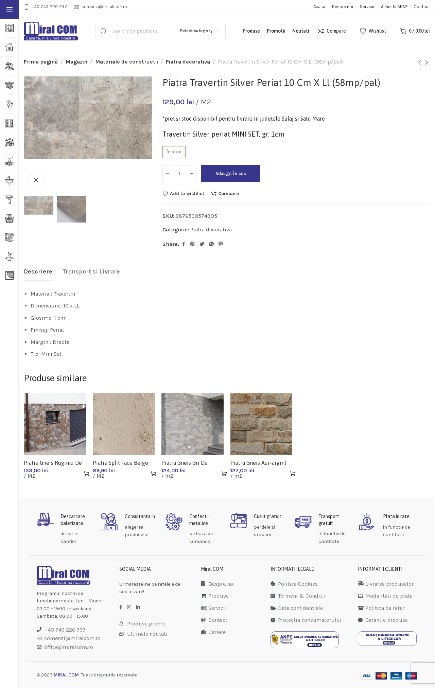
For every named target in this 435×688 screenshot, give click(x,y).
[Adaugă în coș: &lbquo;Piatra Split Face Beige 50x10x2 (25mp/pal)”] (153, 473)
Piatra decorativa (188, 61)
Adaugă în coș (234, 173)
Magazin (76, 61)
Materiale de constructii (126, 61)
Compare (228, 193)
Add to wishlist (187, 193)
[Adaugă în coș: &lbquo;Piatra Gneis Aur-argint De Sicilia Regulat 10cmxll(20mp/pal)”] (292, 473)
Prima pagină (41, 61)
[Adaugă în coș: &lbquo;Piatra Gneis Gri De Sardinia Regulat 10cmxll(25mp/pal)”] (224, 473)
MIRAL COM (66, 675)
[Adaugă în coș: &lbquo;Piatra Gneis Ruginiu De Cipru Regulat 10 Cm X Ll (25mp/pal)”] (86, 473)
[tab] (38, 272)
